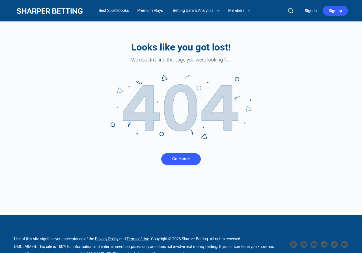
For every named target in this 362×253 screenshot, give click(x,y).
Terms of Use (137, 239)
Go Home (181, 158)
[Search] (290, 10)
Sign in (311, 10)
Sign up (335, 10)
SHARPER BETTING (30, 227)
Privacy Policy (106, 239)
